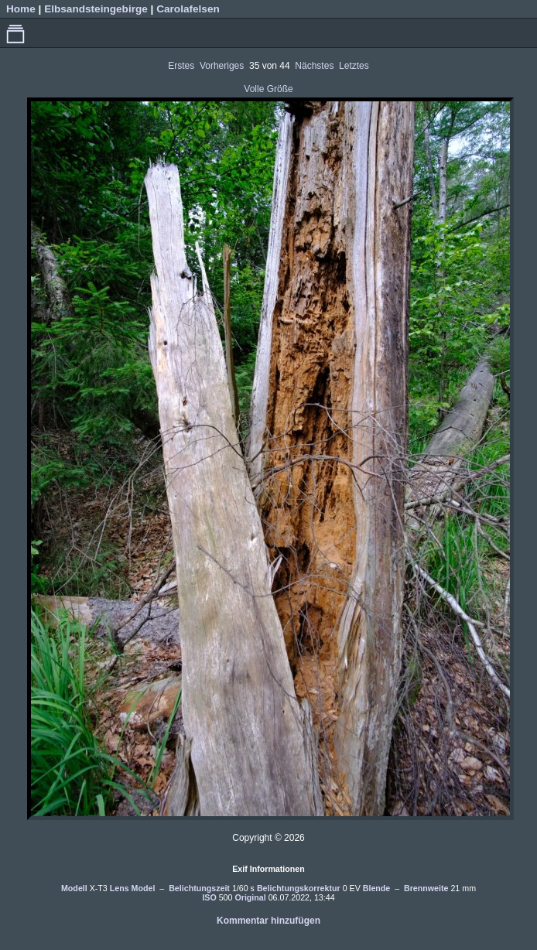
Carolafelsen (188, 9)
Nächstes (314, 65)
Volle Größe (268, 89)
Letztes (354, 65)
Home (21, 9)
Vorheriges (222, 65)
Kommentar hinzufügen (268, 920)
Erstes (181, 65)
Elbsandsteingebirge (96, 9)
